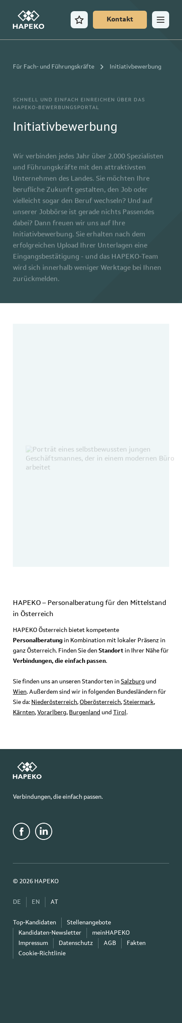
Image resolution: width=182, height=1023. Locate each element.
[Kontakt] (120, 20)
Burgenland (84, 713)
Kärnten (24, 713)
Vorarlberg (51, 713)
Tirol (119, 713)
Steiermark (138, 702)
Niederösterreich (54, 702)
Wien (20, 692)
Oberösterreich (100, 702)
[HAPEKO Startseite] (28, 19)
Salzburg (133, 682)
